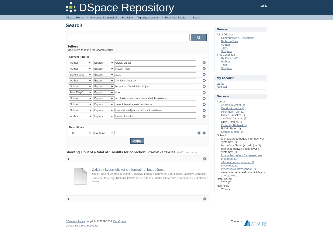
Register (222, 86)
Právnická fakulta (175, 17)
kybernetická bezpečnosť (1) (238, 169)
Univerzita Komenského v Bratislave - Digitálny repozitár (124, 17)
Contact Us (72, 225)
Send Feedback (89, 225)
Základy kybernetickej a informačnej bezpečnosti (128, 169)
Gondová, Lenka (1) (233, 108)
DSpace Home (75, 17)
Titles (224, 48)
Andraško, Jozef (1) (233, 104)
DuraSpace (119, 221)
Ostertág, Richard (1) (234, 125)
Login (264, 5)
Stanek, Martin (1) (232, 131)
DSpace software (75, 221)
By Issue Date (229, 41)
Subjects (226, 51)
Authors (226, 44)
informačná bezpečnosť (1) (237, 162)
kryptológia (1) (229, 165)
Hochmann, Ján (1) (233, 111)
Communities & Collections (237, 37)
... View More (229, 175)
